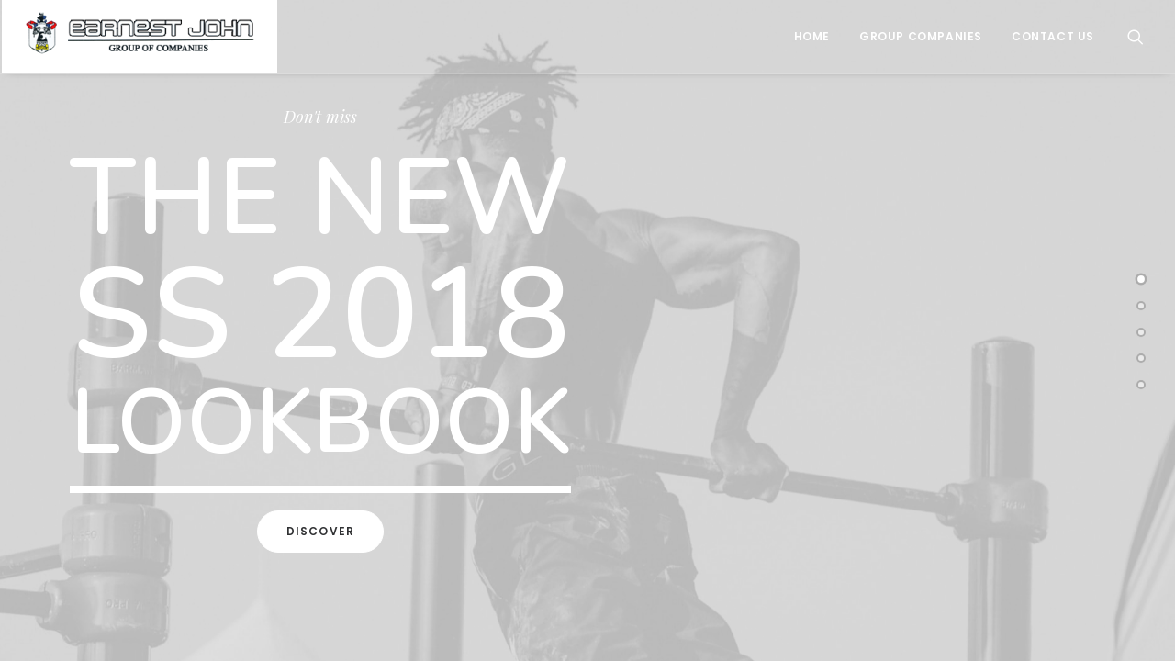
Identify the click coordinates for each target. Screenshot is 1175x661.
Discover (320, 531)
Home (812, 36)
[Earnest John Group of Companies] (139, 36)
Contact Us (1053, 36)
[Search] (1135, 36)
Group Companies (920, 36)
